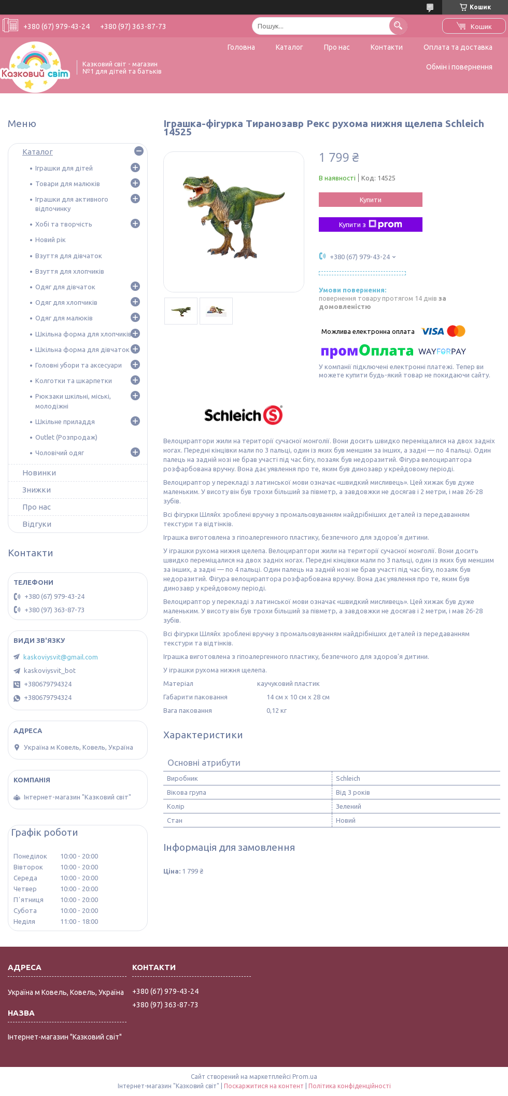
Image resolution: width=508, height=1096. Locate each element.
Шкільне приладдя (65, 421)
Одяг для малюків (64, 317)
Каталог (289, 47)
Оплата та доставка (458, 47)
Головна (241, 47)
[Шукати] (398, 26)
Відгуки (36, 523)
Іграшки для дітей (64, 168)
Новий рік (50, 239)
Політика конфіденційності (349, 1086)
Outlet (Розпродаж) (66, 437)
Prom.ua (304, 1076)
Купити (371, 199)
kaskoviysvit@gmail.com (60, 657)
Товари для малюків (67, 183)
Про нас (337, 47)
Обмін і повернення (459, 67)
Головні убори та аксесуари (78, 365)
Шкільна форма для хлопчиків (83, 334)
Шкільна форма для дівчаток (82, 349)
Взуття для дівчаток (68, 255)
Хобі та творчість (63, 224)
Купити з (370, 224)
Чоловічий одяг (59, 452)
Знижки (36, 489)
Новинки (39, 472)
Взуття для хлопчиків (69, 271)
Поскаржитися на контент (264, 1086)
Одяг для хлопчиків (66, 302)
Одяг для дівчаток (65, 286)
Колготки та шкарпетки (73, 380)
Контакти (387, 47)
